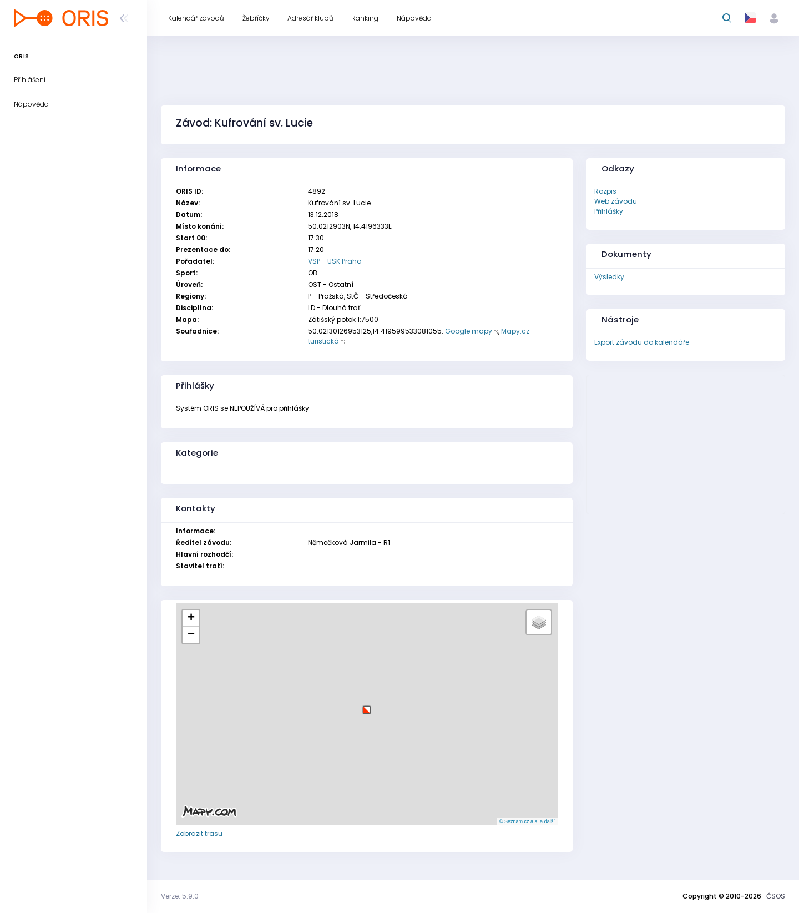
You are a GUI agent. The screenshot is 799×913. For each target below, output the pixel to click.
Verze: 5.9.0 (180, 896)
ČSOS (775, 896)
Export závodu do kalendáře (641, 342)
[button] (367, 705)
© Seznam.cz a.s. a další (527, 821)
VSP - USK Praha (335, 261)
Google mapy (468, 331)
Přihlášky (608, 211)
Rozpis (605, 191)
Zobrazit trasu (199, 833)
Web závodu (615, 201)
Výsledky (609, 276)
